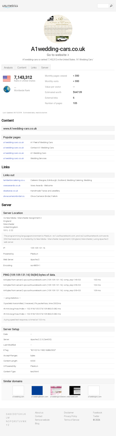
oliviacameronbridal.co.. (14, 196)
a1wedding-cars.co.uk (13, 142)
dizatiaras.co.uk (10, 191)
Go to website (57, 55)
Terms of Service (71, 420)
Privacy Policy (70, 416)
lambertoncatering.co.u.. (14, 180)
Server (44, 67)
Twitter (96, 416)
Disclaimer (69, 412)
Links (34, 67)
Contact (38, 416)
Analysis (8, 67)
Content (21, 67)
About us (39, 412)
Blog (37, 423)
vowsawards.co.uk (11, 185)
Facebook (97, 412)
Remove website (42, 420)
